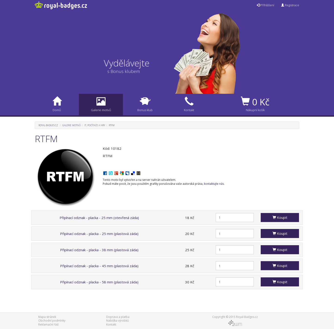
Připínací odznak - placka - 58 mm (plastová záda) (99, 282)
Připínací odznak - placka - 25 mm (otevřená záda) (99, 217)
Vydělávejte (130, 63)
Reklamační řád (48, 324)
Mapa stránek (47, 317)
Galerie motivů (71, 125)
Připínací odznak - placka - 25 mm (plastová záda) (99, 233)
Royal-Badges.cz (48, 125)
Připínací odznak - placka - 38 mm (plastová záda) (99, 250)
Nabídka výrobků (117, 321)
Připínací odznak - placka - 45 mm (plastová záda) (99, 265)
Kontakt (111, 324)
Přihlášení (265, 5)
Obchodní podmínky (51, 321)
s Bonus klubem (119, 71)
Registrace (290, 5)
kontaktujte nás (214, 184)
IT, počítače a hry (94, 125)
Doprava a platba (117, 317)
